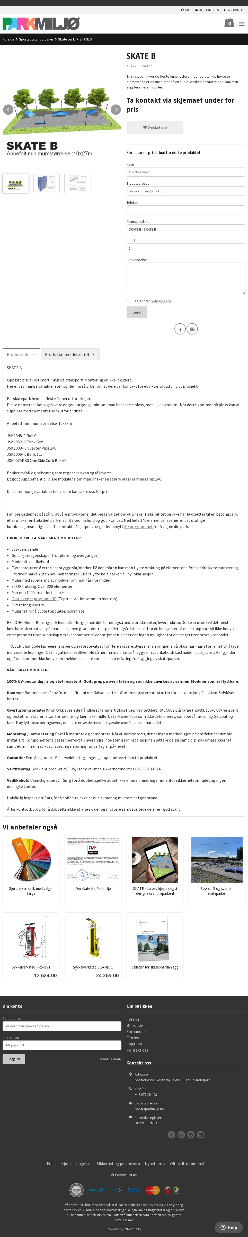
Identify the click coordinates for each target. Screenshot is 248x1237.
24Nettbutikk (132, 1229)
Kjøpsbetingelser (76, 1163)
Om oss (133, 1037)
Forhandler (136, 1031)
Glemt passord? (110, 1059)
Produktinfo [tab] (18, 354)
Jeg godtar (149, 301)
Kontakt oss (137, 1050)
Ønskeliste (155, 127)
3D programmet (138, 526)
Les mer (128, 1220)
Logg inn (134, 1043)
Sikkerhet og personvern (118, 1163)
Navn (186, 169)
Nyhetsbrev (155, 1163)
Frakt (51, 1163)
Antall (186, 245)
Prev (13, 108)
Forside (8, 39)
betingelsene (161, 301)
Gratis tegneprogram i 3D (34, 598)
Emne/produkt (186, 226)
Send (137, 312)
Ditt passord (12, 1037)
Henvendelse (186, 275)
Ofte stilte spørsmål (188, 1163)
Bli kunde (135, 1025)
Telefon (186, 207)
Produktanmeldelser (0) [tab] (67, 354)
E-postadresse (186, 188)
